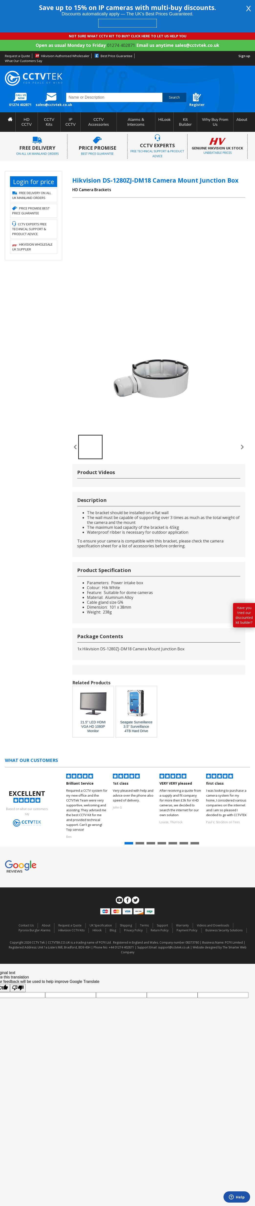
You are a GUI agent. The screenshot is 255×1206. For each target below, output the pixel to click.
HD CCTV (26, 122)
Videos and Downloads (213, 925)
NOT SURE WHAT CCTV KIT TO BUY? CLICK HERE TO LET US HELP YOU (127, 36)
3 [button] (151, 844)
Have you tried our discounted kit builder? (244, 615)
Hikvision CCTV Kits (71, 930)
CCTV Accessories (98, 122)
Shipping (126, 925)
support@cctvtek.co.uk (174, 947)
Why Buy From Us (215, 122)
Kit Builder (185, 122)
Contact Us (26, 925)
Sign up (244, 56)
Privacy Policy (133, 930)
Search (174, 97)
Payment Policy (187, 930)
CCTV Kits (49, 122)
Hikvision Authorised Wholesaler (65, 56)
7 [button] (195, 844)
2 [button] (140, 844)
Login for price (33, 181)
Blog (113, 930)
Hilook (97, 930)
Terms (144, 925)
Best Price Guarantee (116, 56)
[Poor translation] (18, 988)
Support (162, 925)
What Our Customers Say (23, 61)
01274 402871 (121, 45)
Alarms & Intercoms (135, 122)
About (241, 119)
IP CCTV (70, 122)
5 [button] (173, 844)
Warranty (182, 925)
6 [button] (184, 844)
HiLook (164, 119)
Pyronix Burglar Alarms (34, 930)
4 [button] (162, 844)
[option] (87, 806)
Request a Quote (17, 56)
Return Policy (160, 930)
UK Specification (101, 925)
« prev (75, 447)
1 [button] (129, 844)
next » (242, 447)
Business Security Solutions (224, 930)
